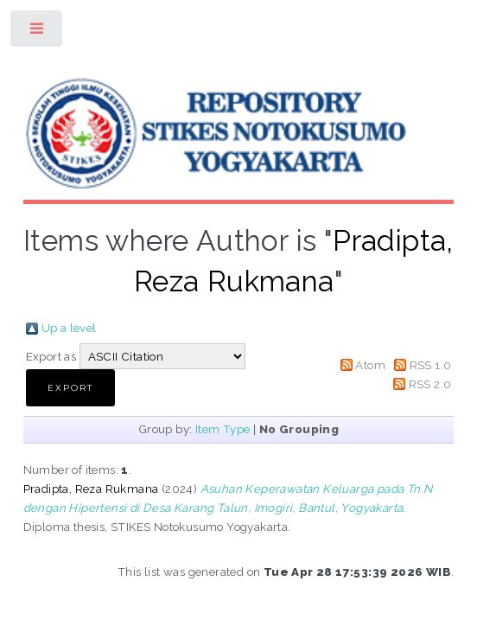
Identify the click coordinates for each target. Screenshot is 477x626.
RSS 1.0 (431, 365)
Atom (370, 365)
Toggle (37, 32)
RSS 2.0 (430, 384)
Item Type (223, 429)
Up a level (69, 328)
